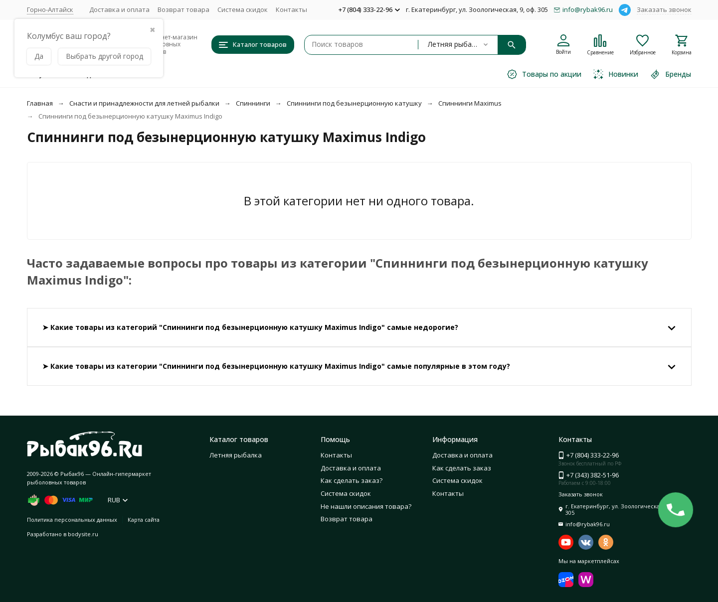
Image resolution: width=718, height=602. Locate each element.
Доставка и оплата (119, 9)
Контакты (291, 9)
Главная (40, 103)
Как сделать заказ (461, 467)
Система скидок (242, 9)
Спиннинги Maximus (470, 103)
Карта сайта (144, 519)
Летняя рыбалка (235, 455)
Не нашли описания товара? (366, 506)
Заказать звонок (664, 9)
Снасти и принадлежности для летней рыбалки (144, 103)
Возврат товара (183, 9)
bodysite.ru (83, 534)
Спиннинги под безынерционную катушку (354, 103)
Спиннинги (253, 103)
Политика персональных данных (72, 519)
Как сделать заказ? (351, 480)
